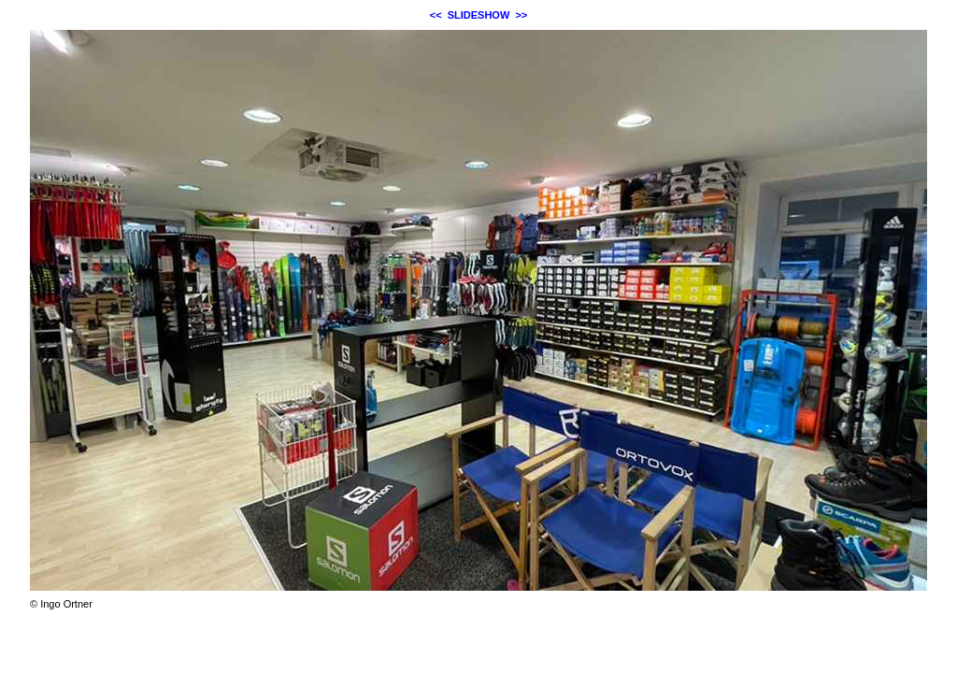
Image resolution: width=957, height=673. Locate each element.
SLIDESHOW (479, 15)
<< (436, 15)
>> (521, 15)
